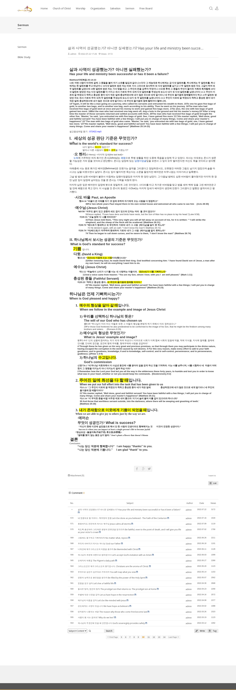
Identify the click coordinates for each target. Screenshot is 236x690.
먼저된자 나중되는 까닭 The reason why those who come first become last (112, 611)
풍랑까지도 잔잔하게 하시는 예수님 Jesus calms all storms (104, 523)
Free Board (145, 8)
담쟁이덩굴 (140, 161)
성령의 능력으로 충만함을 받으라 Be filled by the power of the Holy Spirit (111, 577)
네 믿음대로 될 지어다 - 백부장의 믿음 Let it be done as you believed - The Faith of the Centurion (122, 518)
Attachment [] (76, 475)
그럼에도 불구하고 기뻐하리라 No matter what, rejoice (103, 537)
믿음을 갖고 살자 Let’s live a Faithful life (96, 583)
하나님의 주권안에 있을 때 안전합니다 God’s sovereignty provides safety (111, 623)
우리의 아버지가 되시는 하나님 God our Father (99, 543)
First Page (112, 637)
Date (202, 503)
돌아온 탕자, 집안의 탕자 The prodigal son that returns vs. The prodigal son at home (117, 589)
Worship (80, 8)
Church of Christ (62, 8)
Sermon (129, 8)
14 (164, 637)
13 (159, 637)
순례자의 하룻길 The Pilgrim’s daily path (96, 560)
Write (199, 631)
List (212, 483)
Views (213, 503)
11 (149, 637)
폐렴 (123, 158)
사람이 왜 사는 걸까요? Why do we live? (96, 617)
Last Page (174, 637)
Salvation (115, 8)
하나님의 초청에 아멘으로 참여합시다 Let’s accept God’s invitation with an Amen (114, 555)
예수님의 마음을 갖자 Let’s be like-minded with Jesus (102, 600)
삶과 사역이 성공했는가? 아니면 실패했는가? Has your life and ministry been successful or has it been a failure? (129, 509)
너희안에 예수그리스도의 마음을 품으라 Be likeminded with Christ (108, 549)
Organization (97, 8)
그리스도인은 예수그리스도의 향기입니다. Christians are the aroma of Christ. (113, 566)
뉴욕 (75, 158)
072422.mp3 (95, 131)
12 (154, 637)
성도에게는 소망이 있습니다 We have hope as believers (103, 606)
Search (109, 630)
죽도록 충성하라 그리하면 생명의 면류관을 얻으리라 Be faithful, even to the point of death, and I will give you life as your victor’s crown (129, 531)
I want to (212, 475)
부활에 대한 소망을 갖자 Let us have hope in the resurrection (106, 594)
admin (73, 54)
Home (44, 8)
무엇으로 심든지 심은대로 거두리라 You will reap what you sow (107, 572)
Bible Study (24, 57)
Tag (211, 631)
